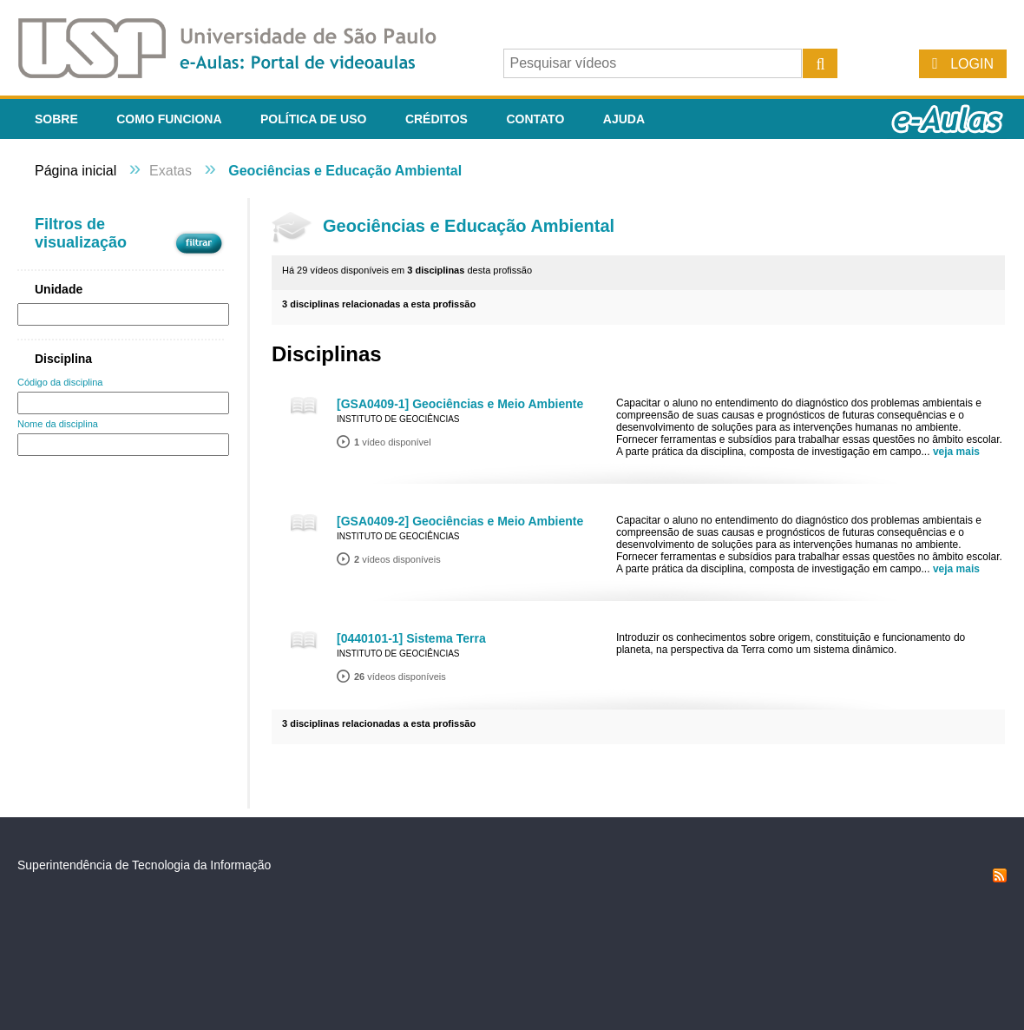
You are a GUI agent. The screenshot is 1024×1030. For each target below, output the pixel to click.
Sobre (56, 119)
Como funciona (168, 119)
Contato (535, 119)
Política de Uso (313, 119)
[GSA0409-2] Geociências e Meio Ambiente (460, 521)
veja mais (956, 452)
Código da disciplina (59, 382)
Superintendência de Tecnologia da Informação (144, 865)
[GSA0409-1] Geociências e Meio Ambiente (460, 404)
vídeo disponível (392, 442)
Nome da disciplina (57, 424)
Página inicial (75, 170)
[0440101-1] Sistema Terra (411, 638)
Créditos (436, 119)
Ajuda (624, 119)
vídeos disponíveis (397, 559)
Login (972, 63)
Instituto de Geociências (398, 419)
